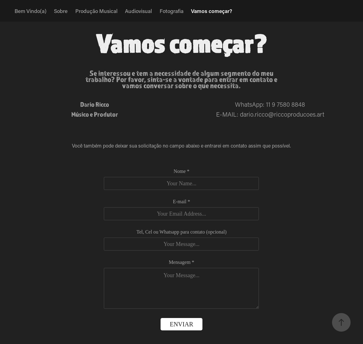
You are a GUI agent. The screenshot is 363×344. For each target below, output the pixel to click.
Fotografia (172, 10)
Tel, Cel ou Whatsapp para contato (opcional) (181, 232)
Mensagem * (181, 262)
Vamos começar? (211, 10)
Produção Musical (96, 10)
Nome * (181, 171)
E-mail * (181, 201)
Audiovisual (138, 10)
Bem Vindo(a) (30, 10)
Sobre (61, 10)
